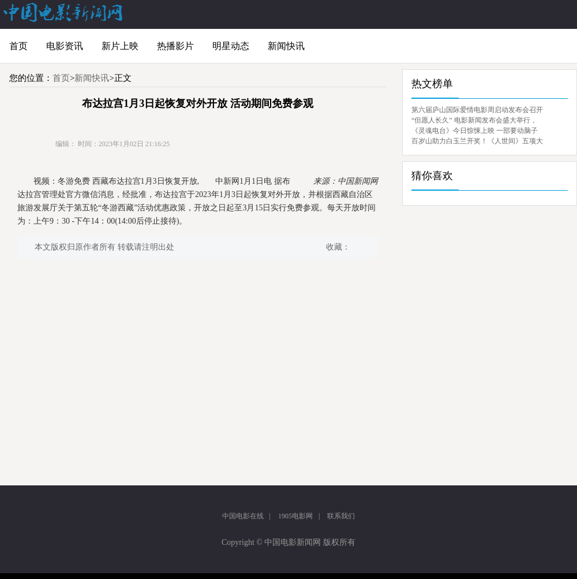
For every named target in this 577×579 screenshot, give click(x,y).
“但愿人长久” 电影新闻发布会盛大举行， (474, 120)
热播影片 (175, 46)
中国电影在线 (243, 516)
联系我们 (341, 516)
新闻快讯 (286, 46)
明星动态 (230, 46)
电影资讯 (64, 46)
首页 (18, 46)
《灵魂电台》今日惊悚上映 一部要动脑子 (474, 131)
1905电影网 (295, 516)
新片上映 (120, 46)
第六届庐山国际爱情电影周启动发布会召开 (477, 110)
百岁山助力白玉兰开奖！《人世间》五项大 (477, 141)
